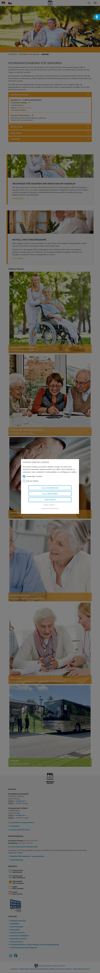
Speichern (50, 500)
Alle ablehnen (50, 494)
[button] (97, 17)
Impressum (45, 508)
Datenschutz (54, 508)
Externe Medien (30, 481)
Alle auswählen (50, 488)
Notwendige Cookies (32, 476)
